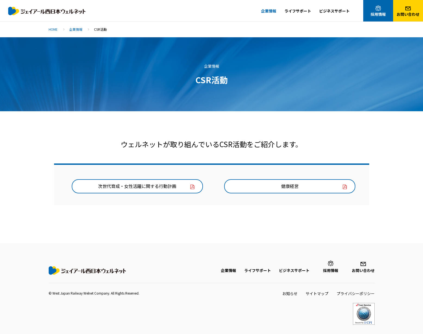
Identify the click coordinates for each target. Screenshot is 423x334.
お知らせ (289, 293)
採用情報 (330, 270)
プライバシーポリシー (356, 293)
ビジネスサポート (294, 270)
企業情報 (228, 270)
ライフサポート (257, 270)
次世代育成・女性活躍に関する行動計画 (137, 186)
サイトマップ (317, 293)
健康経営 (290, 186)
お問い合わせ (363, 270)
